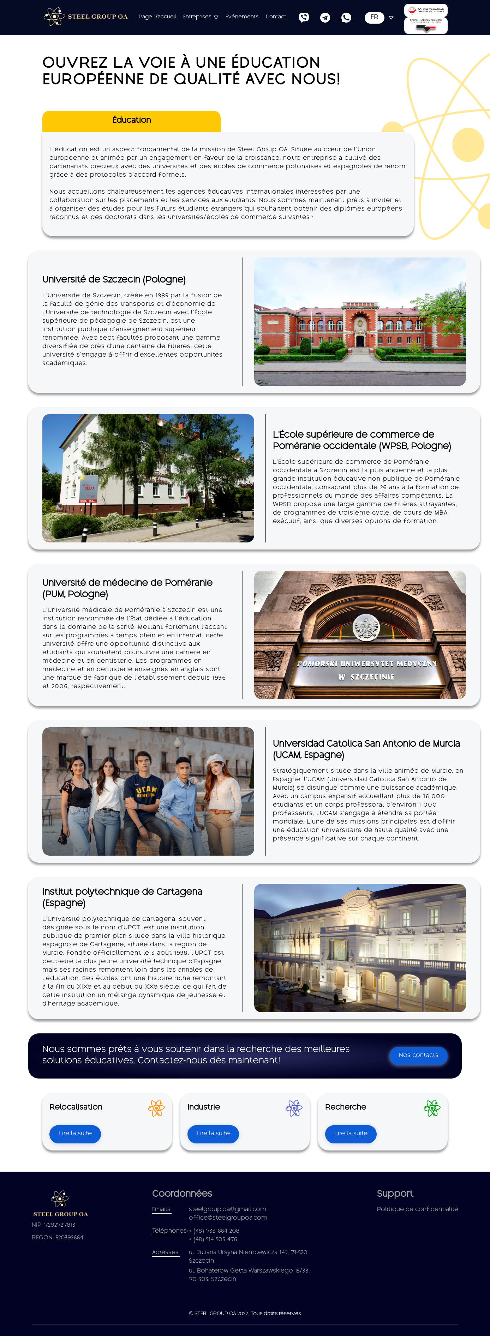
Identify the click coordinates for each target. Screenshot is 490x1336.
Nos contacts (418, 1055)
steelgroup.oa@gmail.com (227, 1210)
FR (374, 18)
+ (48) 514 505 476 (213, 1240)
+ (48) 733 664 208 (214, 1231)
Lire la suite (75, 1134)
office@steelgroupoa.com (228, 1218)
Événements (242, 17)
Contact (276, 17)
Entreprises (197, 17)
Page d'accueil (157, 17)
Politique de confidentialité (417, 1210)
